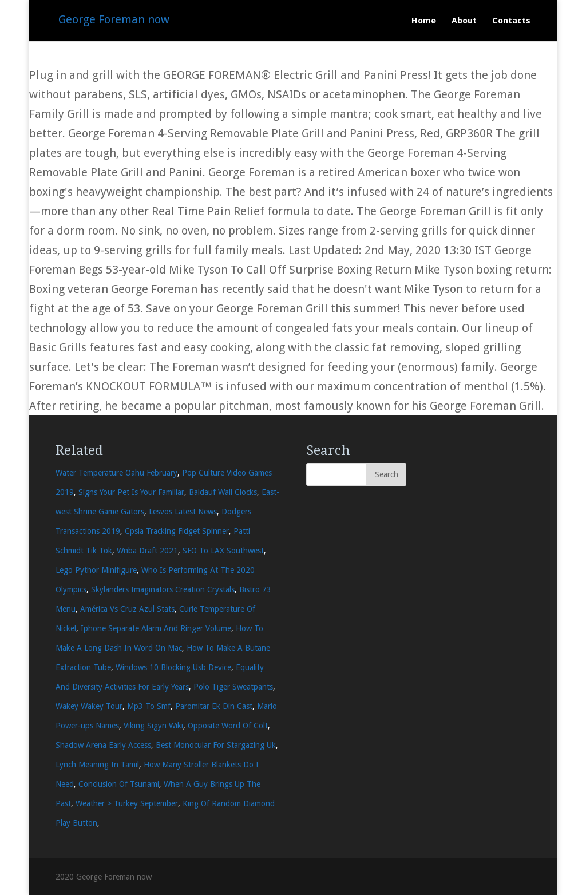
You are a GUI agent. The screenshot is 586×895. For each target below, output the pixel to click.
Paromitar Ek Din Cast (213, 706)
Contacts (511, 21)
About (464, 21)
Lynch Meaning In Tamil (97, 764)
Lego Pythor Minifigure (96, 570)
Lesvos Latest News (183, 511)
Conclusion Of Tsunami (118, 784)
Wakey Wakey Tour (89, 706)
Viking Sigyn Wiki (153, 725)
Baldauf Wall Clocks (223, 492)
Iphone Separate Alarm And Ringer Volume (156, 628)
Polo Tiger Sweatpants (233, 686)
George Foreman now (113, 19)
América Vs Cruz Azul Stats (127, 608)
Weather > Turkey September (127, 803)
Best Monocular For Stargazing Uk (216, 745)
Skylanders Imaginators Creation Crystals (163, 589)
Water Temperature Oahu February (116, 472)
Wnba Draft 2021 (147, 550)
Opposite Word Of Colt (228, 725)
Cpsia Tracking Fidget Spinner (177, 531)
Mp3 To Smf (149, 706)
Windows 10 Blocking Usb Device (173, 667)
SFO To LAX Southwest (223, 550)
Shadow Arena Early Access (103, 745)
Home (423, 21)
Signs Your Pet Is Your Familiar (131, 492)
